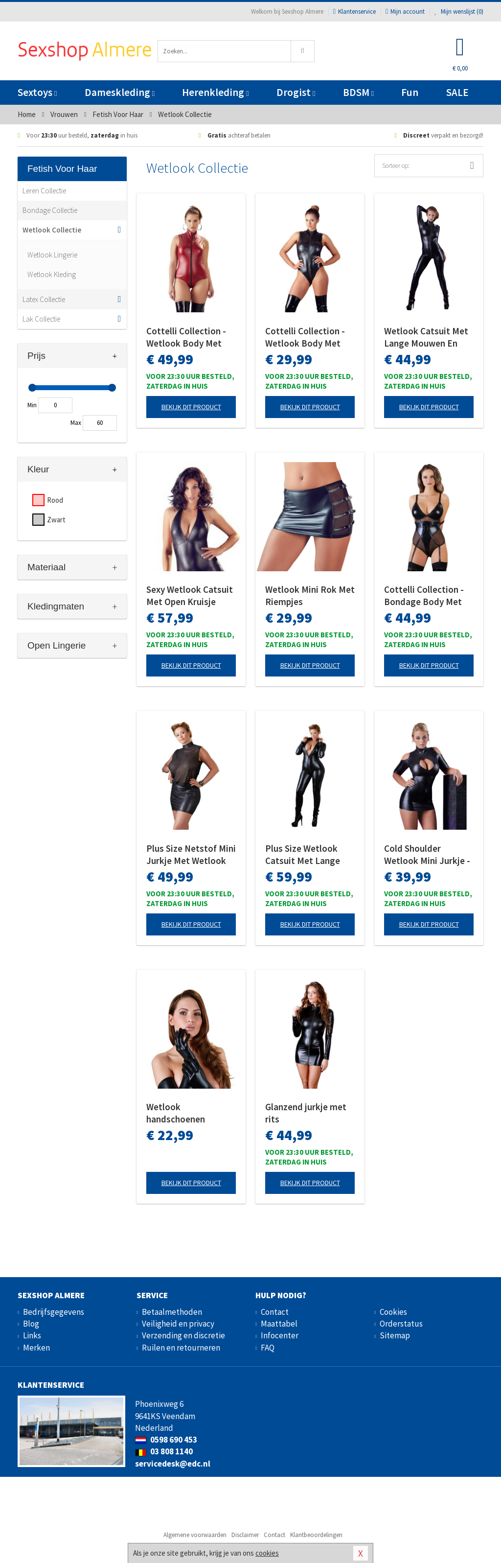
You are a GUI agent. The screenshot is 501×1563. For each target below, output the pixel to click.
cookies (267, 1553)
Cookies (393, 1311)
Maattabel (279, 1323)
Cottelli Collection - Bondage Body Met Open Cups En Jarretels (424, 595)
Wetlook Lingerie (52, 254)
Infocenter (279, 1335)
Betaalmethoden (172, 1311)
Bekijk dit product (191, 406)
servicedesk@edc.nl (172, 1463)
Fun (409, 92)
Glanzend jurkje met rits (305, 1113)
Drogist (295, 92)
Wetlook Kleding (51, 274)
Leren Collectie (44, 190)
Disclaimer (245, 1535)
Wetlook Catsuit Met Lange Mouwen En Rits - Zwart (426, 337)
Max (75, 423)
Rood (55, 500)
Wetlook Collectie (52, 229)
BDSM (358, 92)
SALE (457, 92)
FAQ (267, 1347)
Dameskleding (120, 92)
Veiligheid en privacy (178, 1323)
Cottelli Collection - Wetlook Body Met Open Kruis (186, 337)
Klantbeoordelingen (316, 1535)
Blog (31, 1323)
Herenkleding (215, 92)
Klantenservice (354, 11)
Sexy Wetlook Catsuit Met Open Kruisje (189, 595)
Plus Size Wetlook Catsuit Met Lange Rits (302, 854)
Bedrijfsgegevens (53, 1311)
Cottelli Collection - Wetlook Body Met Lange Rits (305, 337)
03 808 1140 (164, 1451)
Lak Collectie (41, 319)
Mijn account (405, 11)
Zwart (56, 519)
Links (32, 1335)
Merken (36, 1347)
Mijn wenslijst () (458, 11)
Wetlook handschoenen (175, 1113)
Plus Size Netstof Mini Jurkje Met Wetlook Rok (191, 854)
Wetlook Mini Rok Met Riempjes (310, 595)
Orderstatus (401, 1323)
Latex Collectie (44, 299)
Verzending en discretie (183, 1335)
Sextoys (37, 92)
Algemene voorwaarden (195, 1535)
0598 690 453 (166, 1439)
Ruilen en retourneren (181, 1347)
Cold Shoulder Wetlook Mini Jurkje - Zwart (427, 854)
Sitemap (395, 1335)
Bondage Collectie (50, 210)
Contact (275, 1311)
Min (32, 405)
